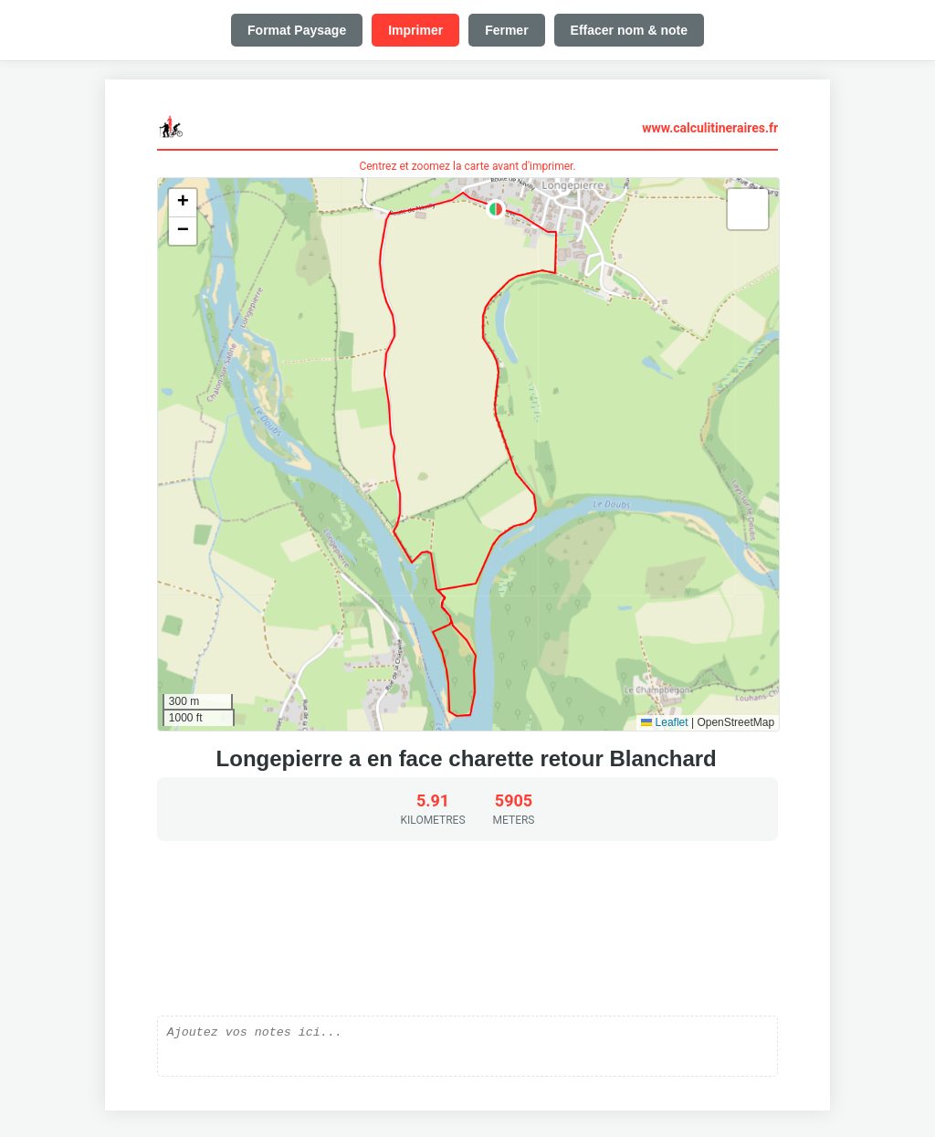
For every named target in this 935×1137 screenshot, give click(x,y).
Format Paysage (296, 30)
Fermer (506, 30)
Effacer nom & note (629, 30)
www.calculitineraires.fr (710, 128)
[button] (496, 209)
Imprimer (415, 30)
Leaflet (664, 722)
